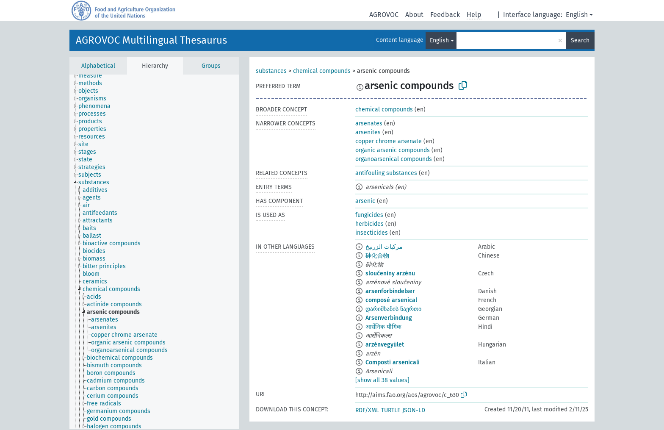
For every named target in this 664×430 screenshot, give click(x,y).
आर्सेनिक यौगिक (383, 326)
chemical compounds (322, 71)
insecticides (371, 232)
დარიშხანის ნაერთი (393, 309)
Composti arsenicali (392, 362)
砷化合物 (377, 255)
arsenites (368, 132)
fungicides (369, 215)
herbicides (369, 223)
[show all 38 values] (382, 380)
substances (271, 71)
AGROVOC (383, 15)
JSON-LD (413, 410)
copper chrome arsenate (388, 141)
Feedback (445, 15)
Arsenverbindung (388, 318)
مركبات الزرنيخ (384, 246)
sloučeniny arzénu (390, 273)
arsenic (365, 201)
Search (580, 40)
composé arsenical (391, 300)
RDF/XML (367, 410)
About (414, 15)
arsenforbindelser (390, 291)
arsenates (368, 123)
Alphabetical (98, 65)
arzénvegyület (384, 344)
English (577, 15)
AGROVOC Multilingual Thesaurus (151, 40)
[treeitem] (94, 76)
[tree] (154, 252)
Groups (211, 65)
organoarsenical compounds (393, 159)
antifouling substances (386, 173)
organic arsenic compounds (392, 150)
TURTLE (390, 410)
